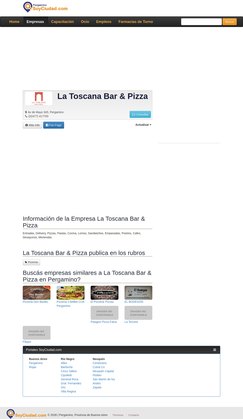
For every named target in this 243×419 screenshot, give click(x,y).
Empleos (103, 22)
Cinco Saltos (69, 371)
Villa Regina (68, 391)
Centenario (100, 363)
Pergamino (36, 363)
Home (14, 22)
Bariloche (67, 367)
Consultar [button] (140, 114)
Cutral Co (99, 367)
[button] (53, 125)
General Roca (69, 379)
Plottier (97, 375)
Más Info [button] (32, 125)
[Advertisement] (121, 59)
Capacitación (62, 22)
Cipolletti (66, 375)
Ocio (85, 22)
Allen (64, 363)
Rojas (32, 367)
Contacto (133, 415)
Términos (117, 415)
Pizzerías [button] (31, 262)
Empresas (35, 22)
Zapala (97, 387)
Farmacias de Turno (135, 22)
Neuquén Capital (103, 371)
